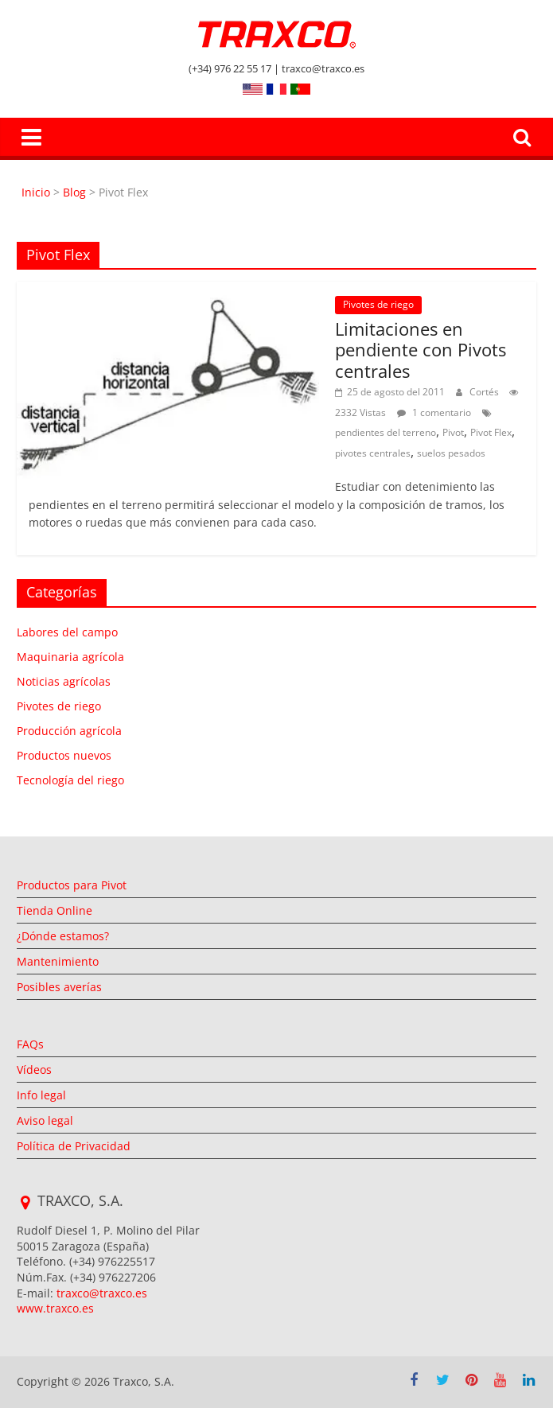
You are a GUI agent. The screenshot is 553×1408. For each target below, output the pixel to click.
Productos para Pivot (72, 885)
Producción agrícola (69, 730)
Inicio (37, 192)
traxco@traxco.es (101, 1293)
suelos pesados (451, 453)
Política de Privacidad (73, 1145)
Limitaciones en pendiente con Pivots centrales (420, 350)
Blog (74, 192)
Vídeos (34, 1069)
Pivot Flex (491, 432)
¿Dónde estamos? (63, 935)
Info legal (41, 1095)
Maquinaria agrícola (70, 656)
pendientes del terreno (385, 432)
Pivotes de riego (378, 304)
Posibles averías (59, 986)
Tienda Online (54, 910)
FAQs (30, 1044)
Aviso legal (45, 1120)
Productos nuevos (64, 755)
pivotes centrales (373, 453)
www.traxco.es (55, 1308)
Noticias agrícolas (64, 681)
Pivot (453, 432)
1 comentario (434, 412)
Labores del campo (67, 632)
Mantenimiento (58, 961)
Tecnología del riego (70, 780)
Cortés (485, 392)
